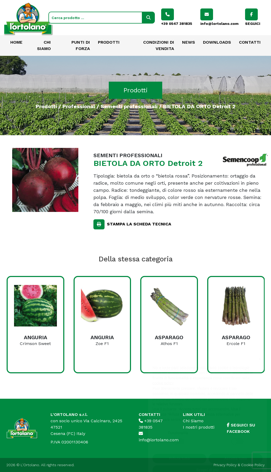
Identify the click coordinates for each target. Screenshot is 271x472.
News (188, 42)
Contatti (250, 42)
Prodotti (109, 42)
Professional (78, 106)
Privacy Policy (225, 465)
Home (16, 42)
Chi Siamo (193, 420)
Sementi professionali (129, 106)
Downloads (217, 42)
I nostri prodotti (198, 427)
